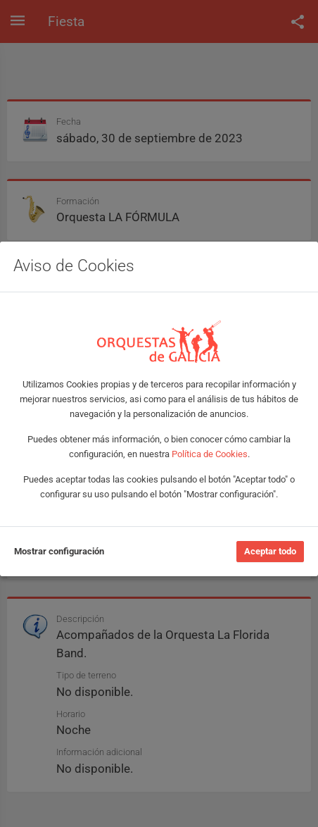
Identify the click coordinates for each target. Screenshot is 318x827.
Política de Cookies (210, 454)
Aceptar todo (270, 551)
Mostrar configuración (59, 551)
